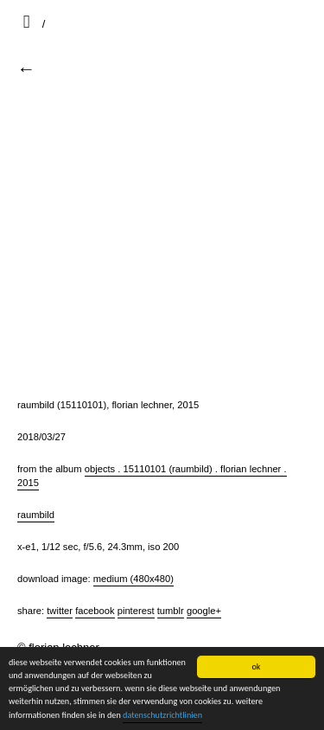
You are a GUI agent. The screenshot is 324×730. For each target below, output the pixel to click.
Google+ (204, 610)
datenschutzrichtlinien (162, 714)
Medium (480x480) (133, 578)
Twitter (60, 610)
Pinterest (136, 610)
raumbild (35, 514)
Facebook (94, 610)
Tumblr (170, 610)
